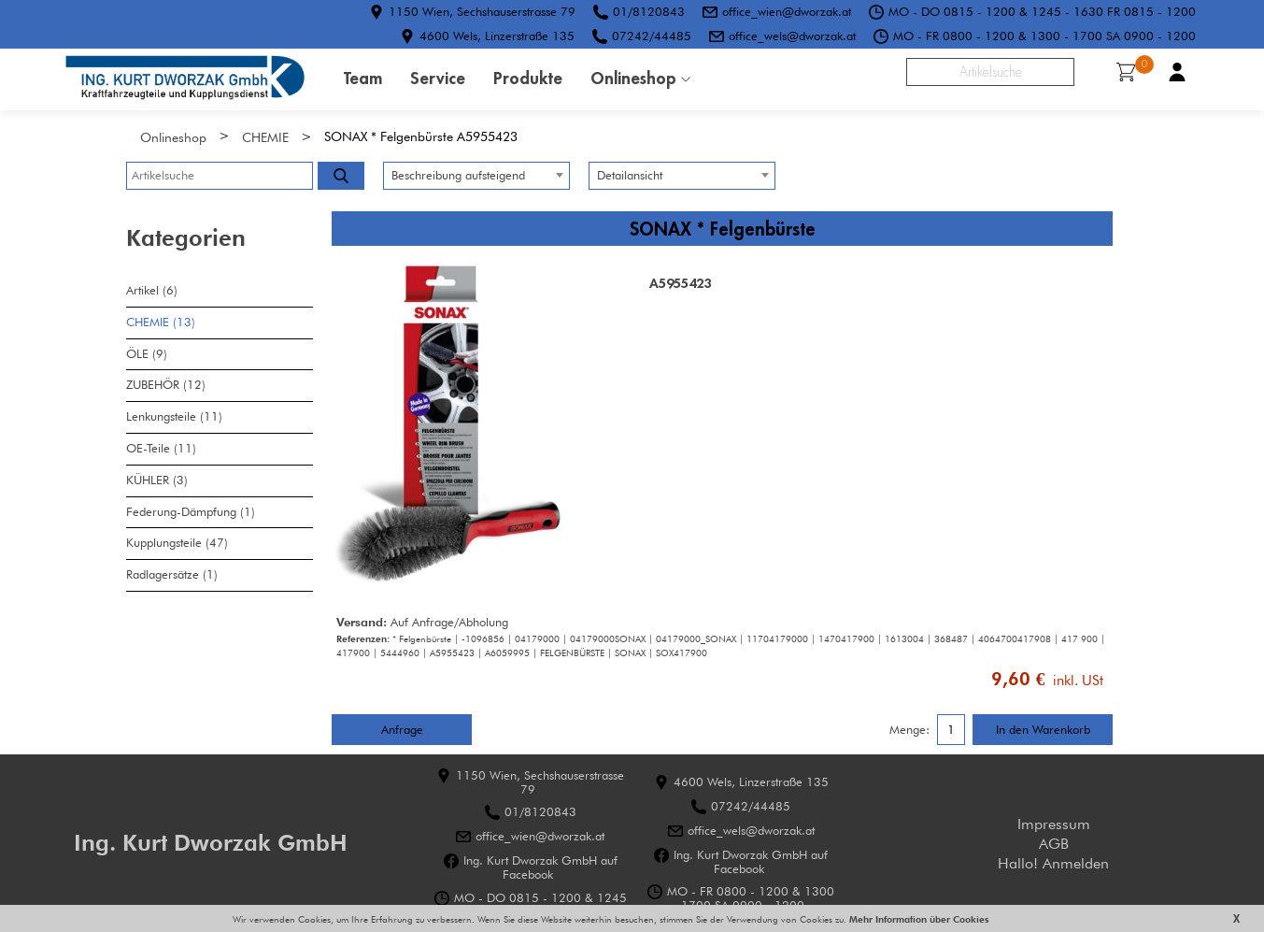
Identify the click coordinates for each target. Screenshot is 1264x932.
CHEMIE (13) (160, 322)
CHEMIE (265, 137)
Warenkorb (1131, 69)
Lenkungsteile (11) (174, 416)
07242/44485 (651, 35)
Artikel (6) (152, 290)
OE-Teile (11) (161, 448)
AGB (1054, 844)
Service (437, 78)
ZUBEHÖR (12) (166, 385)
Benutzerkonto (1177, 72)
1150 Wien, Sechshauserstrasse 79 (482, 11)
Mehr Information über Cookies (917, 919)
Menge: (909, 730)
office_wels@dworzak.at (792, 35)
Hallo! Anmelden (1053, 863)
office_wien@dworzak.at (786, 11)
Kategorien (186, 237)
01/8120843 (649, 11)
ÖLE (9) (146, 354)
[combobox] (476, 176)
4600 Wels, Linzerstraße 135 (497, 35)
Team (363, 78)
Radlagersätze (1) (172, 574)
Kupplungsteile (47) (177, 543)
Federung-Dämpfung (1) (190, 512)
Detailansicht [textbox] (629, 175)
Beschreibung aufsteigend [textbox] (458, 175)
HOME (185, 79)
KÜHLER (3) (157, 480)
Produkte (527, 78)
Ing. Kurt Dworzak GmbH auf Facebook (540, 867)
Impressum (1053, 824)
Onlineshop (633, 78)
